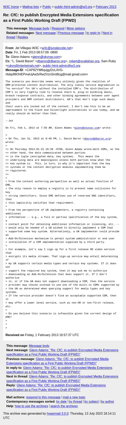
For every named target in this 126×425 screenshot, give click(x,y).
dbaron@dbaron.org (51, 61)
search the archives (64, 406)
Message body (39, 28)
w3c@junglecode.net (56, 48)
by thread (75, 401)
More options (76, 28)
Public (46, 6)
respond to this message (43, 397)
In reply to (93, 33)
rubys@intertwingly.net (23, 65)
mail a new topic (74, 397)
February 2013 (106, 6)
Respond (58, 28)
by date (61, 401)
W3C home (11, 6)
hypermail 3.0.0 (57, 413)
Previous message (71, 33)
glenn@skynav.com (46, 56)
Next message (46, 33)
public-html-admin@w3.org (73, 6)
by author (107, 401)
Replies (23, 37)
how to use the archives (31, 406)
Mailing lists (30, 6)
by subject (91, 401)
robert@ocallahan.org (84, 61)
